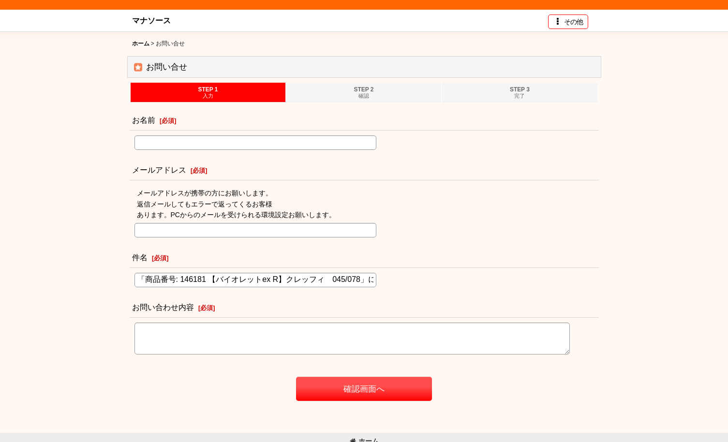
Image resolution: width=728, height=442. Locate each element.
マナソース (151, 20)
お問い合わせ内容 (163, 307)
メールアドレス (159, 169)
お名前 (143, 120)
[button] (568, 22)
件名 (140, 257)
